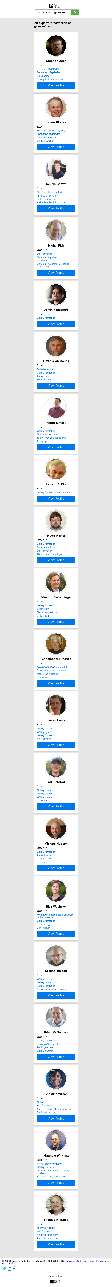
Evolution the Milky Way (51, 134)
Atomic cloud (49, 1251)
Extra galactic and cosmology (53, 729)
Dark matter (43, 1002)
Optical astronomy (47, 207)
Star (44, 266)
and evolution (54, 528)
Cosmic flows (44, 929)
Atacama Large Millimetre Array (54, 1192)
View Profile (56, 88)
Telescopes (43, 473)
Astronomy (43, 404)
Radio (45, 1126)
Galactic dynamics (46, 141)
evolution (47, 397)
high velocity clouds (47, 732)
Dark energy (43, 999)
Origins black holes (49, 1123)
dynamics (46, 794)
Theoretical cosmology (49, 604)
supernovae (43, 736)
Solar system (44, 407)
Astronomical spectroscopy (51, 1064)
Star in (50, 200)
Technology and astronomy (51, 470)
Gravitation (43, 670)
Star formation (44, 601)
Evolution (48, 69)
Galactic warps (45, 145)
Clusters (45, 1254)
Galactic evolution (46, 597)
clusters (45, 791)
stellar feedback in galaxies (52, 210)
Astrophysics (44, 273)
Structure (48, 269)
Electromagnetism (47, 667)
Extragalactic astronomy (50, 79)
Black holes (43, 76)
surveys (45, 863)
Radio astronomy (46, 1195)
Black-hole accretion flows (51, 1263)
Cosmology (43, 663)
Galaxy (46, 1119)
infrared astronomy (47, 203)
